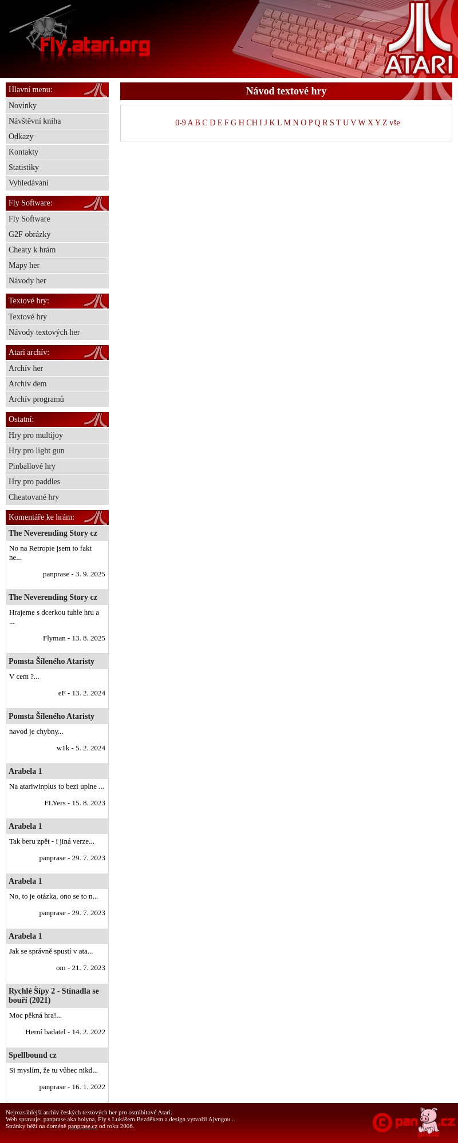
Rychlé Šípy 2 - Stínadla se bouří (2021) (54, 995)
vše (394, 122)
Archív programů (36, 399)
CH (251, 122)
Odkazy (21, 136)
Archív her (26, 368)
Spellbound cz (33, 1055)
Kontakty (23, 152)
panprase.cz (83, 1125)
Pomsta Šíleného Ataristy (51, 661)
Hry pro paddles (34, 481)
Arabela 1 (25, 771)
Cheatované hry (34, 497)
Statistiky (24, 167)
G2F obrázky (30, 234)
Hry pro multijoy (36, 435)
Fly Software (29, 219)
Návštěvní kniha (35, 121)
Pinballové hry (32, 466)
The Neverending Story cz (53, 533)
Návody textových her (44, 332)
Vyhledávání (29, 183)
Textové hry (28, 317)
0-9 (180, 122)
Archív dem (27, 383)
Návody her (27, 280)
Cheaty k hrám (32, 250)
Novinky (23, 105)
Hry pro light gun (37, 450)
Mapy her (24, 265)
